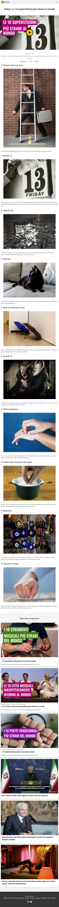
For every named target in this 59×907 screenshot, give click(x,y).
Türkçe (54, 898)
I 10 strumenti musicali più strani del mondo (19, 661)
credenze (36, 61)
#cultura (14, 659)
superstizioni (23, 61)
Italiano (38, 898)
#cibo (3, 749)
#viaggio (8, 704)
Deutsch (32, 898)
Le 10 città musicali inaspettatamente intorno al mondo (23, 706)
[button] (56, 2)
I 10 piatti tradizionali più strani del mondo (18, 752)
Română (16, 898)
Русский (10, 898)
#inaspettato (22, 704)
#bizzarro (21, 749)
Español (22, 898)
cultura (30, 61)
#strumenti (9, 659)
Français (27, 898)
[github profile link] (28, 902)
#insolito (16, 749)
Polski (49, 898)
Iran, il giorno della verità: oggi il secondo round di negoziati (25, 795)
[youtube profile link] (31, 902)
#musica (4, 659)
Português (44, 898)
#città (16, 704)
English (6, 898)
